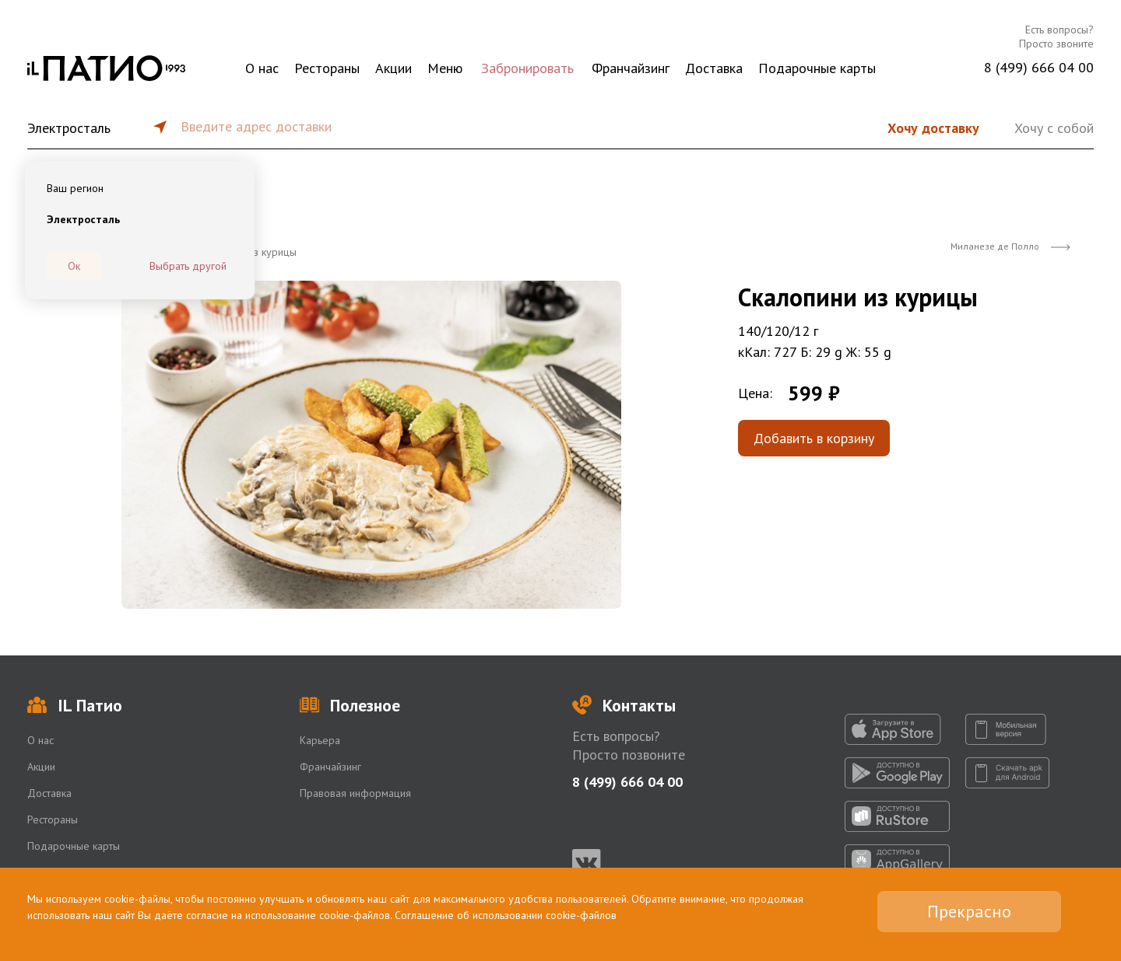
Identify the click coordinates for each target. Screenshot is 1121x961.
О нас (262, 68)
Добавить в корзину (814, 438)
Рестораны (327, 68)
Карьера (320, 740)
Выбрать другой (188, 266)
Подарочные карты (817, 68)
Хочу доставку (933, 128)
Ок (74, 266)
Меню (444, 68)
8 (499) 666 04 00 (1039, 67)
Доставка (714, 68)
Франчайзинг (630, 68)
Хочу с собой (1054, 128)
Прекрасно (969, 911)
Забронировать (527, 68)
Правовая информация (355, 793)
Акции (393, 68)
